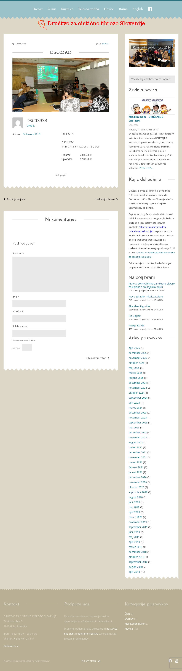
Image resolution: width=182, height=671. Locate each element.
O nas (52, 9)
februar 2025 (136, 377)
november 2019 (138, 522)
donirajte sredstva (87, 633)
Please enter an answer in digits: (23, 340)
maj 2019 (134, 537)
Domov (38, 9)
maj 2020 (134, 507)
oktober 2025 (136, 362)
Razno (123, 9)
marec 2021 (135, 462)
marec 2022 (135, 447)
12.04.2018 (20, 43)
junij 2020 (134, 502)
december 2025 (138, 353)
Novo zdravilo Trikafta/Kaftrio (146, 296)
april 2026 (134, 348)
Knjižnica (67, 9)
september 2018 (138, 561)
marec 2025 (135, 372)
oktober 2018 (136, 557)
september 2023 (138, 422)
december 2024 (138, 382)
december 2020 (138, 477)
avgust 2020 (136, 497)
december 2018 (138, 552)
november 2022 (138, 437)
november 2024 (138, 387)
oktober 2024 (136, 392)
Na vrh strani (91, 660)
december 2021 (138, 452)
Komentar (18, 253)
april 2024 (134, 402)
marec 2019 (135, 547)
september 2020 (138, 492)
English (138, 9)
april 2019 (134, 542)
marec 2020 (135, 517)
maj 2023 (134, 427)
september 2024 (138, 397)
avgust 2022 (136, 442)
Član (127, 613)
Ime (15, 296)
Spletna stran (20, 326)
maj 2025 (134, 367)
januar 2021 (135, 472)
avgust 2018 (136, 566)
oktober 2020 (136, 487)
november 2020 (138, 482)
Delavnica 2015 (31, 134)
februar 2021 (136, 467)
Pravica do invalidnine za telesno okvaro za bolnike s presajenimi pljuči (152, 285)
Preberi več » (145, 168)
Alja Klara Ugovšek (139, 306)
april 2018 (134, 571)
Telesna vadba (88, 9)
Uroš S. (105, 43)
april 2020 (134, 512)
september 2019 (138, 527)
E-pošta (17, 311)
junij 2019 (134, 532)
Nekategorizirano (135, 623)
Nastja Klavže (136, 325)
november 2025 (138, 357)
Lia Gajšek (135, 316)
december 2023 (138, 412)
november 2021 (138, 457)
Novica (129, 628)
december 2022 (138, 432)
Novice (109, 9)
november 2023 (138, 417)
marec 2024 (135, 407)
